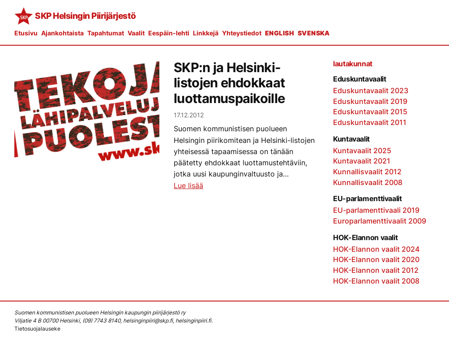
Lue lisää (188, 185)
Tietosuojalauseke (37, 328)
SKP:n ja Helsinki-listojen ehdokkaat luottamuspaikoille (229, 83)
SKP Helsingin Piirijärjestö (85, 15)
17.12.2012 (189, 115)
